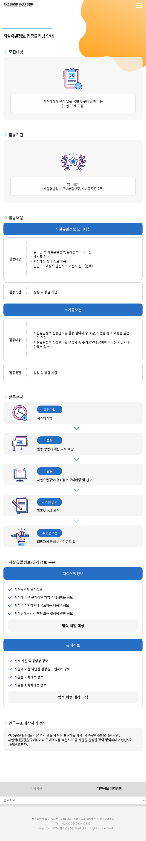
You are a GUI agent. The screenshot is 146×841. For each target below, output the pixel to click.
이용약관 (36, 788)
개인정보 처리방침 (109, 788)
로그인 (120, 5)
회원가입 (129, 5)
